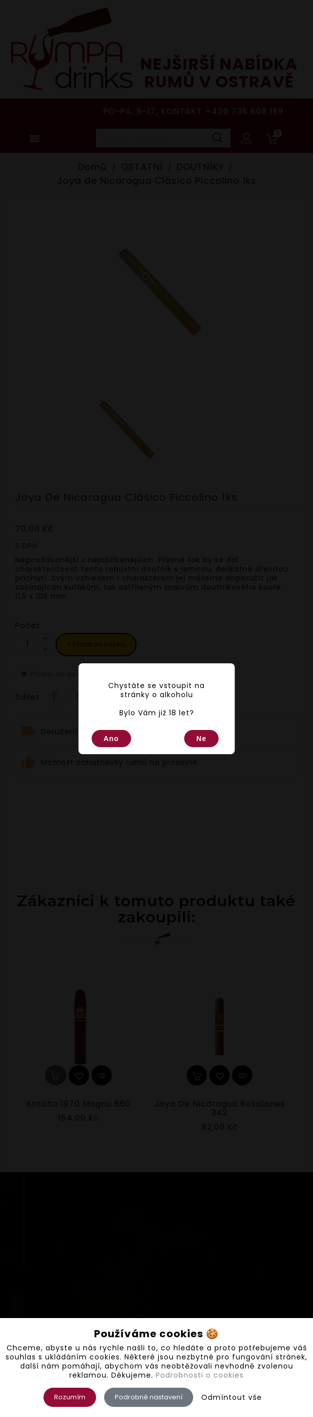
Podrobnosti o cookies (200, 1375)
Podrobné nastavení (149, 1397)
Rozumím (69, 1397)
